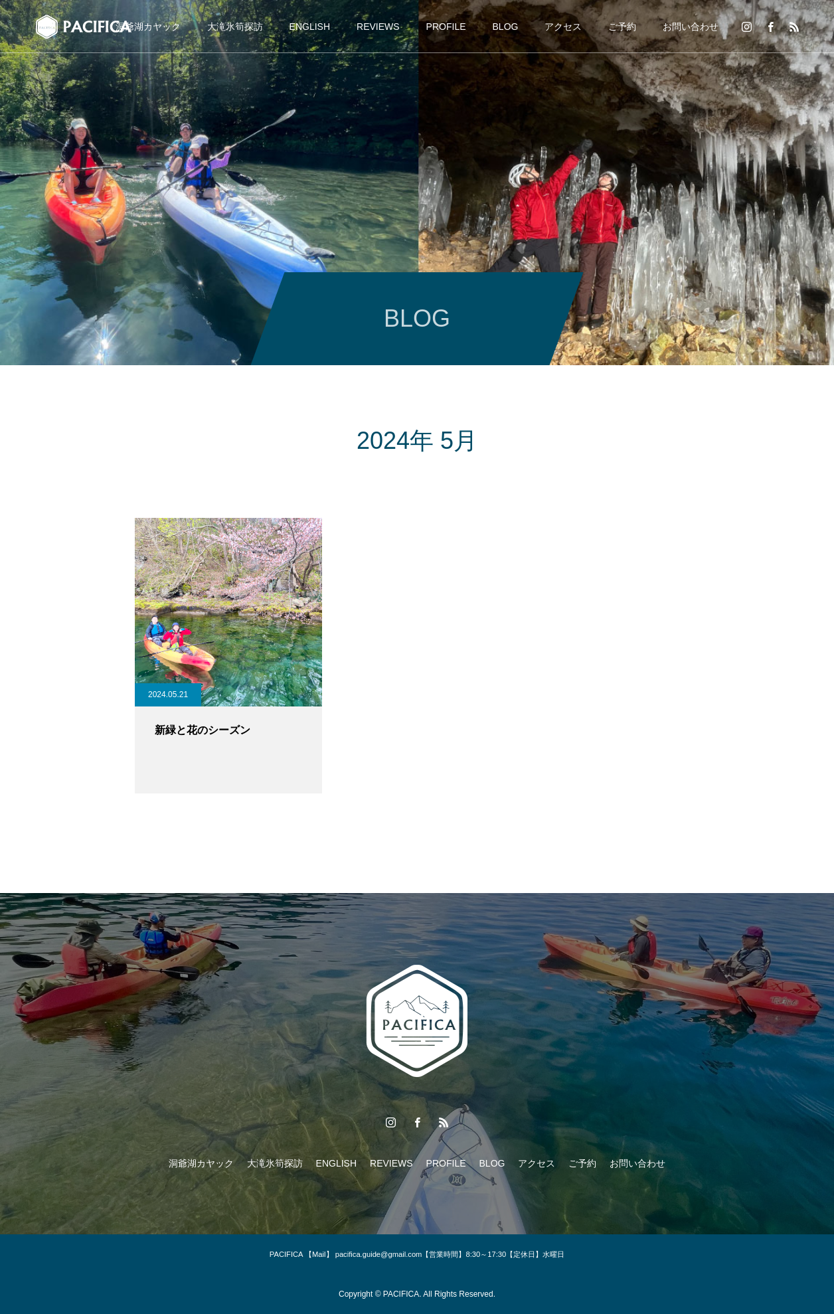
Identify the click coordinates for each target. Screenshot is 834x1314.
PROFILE (446, 26)
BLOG (506, 26)
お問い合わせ (690, 26)
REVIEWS (378, 26)
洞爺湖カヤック (148, 26)
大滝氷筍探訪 (235, 26)
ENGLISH (310, 26)
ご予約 (622, 26)
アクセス (563, 26)
